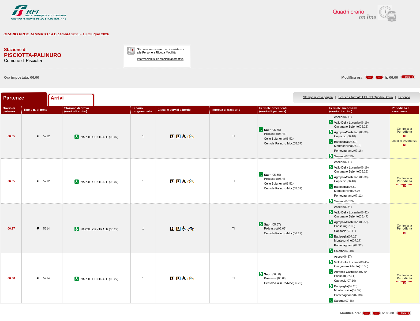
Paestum (340, 226)
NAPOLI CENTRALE (95, 137)
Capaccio (340, 136)
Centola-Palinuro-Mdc (278, 143)
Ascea (338, 117)
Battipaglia (341, 141)
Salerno (339, 156)
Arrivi (57, 98)
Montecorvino (343, 145)
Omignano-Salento (346, 126)
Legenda (404, 97)
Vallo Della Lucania (346, 122)
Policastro (270, 133)
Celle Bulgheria (274, 138)
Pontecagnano (343, 150)
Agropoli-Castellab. (346, 132)
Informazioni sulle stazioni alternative (160, 58)
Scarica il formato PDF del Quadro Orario (366, 97)
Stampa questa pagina (318, 97)
